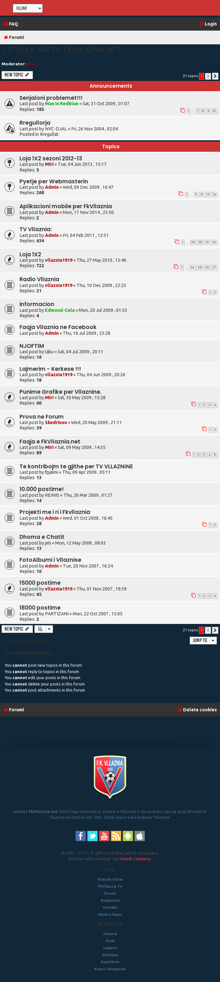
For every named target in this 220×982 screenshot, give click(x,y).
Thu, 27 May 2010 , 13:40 (101, 260)
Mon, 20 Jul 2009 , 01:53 (103, 310)
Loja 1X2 (30, 254)
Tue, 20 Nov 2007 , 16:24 (88, 565)
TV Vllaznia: (35, 229)
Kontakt (110, 907)
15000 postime (40, 583)
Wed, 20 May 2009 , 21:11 (96, 422)
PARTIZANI (57, 613)
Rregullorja (34, 123)
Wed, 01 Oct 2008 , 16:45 (88, 518)
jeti (48, 543)
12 (202, 194)
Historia (110, 934)
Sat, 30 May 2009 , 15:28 (82, 397)
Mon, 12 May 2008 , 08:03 (80, 543)
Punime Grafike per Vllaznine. (60, 392)
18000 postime (40, 608)
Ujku (49, 351)
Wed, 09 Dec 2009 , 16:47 (88, 187)
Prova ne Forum (41, 417)
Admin (52, 187)
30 (200, 242)
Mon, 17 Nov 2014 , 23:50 (88, 212)
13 (208, 194)
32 (214, 242)
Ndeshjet (110, 955)
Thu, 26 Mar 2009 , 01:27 (88, 495)
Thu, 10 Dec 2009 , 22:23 (101, 285)
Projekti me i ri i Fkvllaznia (54, 512)
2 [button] (208, 76)
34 (192, 267)
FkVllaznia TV (110, 886)
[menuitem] (10, 24)
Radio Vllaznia (39, 279)
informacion (36, 304)
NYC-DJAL (56, 128)
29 (193, 242)
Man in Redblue (61, 103)
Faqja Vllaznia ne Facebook (58, 327)
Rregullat (49, 134)
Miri (30, 64)
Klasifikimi (110, 962)
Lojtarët (110, 948)
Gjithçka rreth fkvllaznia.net (61, 50)
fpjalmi (51, 472)
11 (196, 194)
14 (214, 194)
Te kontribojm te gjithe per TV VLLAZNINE (76, 466)
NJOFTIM (31, 346)
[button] (215, 76)
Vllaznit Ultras (110, 879)
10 (214, 111)
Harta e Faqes (110, 914)
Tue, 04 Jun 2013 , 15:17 (82, 164)
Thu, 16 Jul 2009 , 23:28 (86, 333)
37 (214, 267)
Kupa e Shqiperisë (110, 969)
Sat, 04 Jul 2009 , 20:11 (80, 351)
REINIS (52, 495)
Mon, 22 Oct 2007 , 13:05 (97, 613)
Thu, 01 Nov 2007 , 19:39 (102, 588)
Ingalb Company (135, 859)
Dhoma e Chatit (41, 537)
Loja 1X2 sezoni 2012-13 (50, 158)
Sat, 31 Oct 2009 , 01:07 (106, 103)
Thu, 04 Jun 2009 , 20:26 (101, 374)
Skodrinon (56, 422)
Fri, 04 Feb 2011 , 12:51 (86, 235)
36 (207, 267)
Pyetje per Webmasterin (53, 181)
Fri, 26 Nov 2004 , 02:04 (94, 128)
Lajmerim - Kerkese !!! (50, 369)
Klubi (110, 941)
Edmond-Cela (60, 310)
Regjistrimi (110, 900)
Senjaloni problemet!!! (51, 98)
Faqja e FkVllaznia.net (49, 441)
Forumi (110, 893)
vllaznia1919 (58, 260)
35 (200, 267)
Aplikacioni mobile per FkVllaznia (65, 206)
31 (207, 242)
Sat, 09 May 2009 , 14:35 (82, 447)
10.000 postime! (41, 489)
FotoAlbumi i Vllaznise (50, 560)
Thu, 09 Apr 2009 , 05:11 (86, 472)
